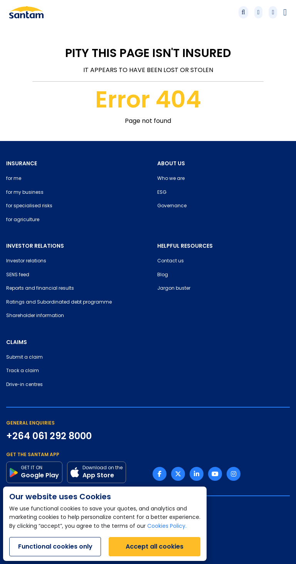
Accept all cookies (154, 546)
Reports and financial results (40, 288)
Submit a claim (24, 357)
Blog (162, 275)
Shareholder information (35, 316)
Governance (172, 206)
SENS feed (17, 275)
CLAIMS (16, 342)
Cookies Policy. (167, 526)
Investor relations (26, 261)
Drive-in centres (24, 385)
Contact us (170, 261)
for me (13, 178)
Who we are (171, 178)
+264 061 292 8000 (49, 436)
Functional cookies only (55, 546)
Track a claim (22, 371)
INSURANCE (21, 163)
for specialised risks (29, 206)
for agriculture (22, 220)
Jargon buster (173, 288)
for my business (25, 192)
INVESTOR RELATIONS (35, 246)
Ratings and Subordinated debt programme (59, 302)
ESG (161, 192)
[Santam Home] (26, 12)
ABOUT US (171, 163)
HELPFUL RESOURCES (185, 246)
